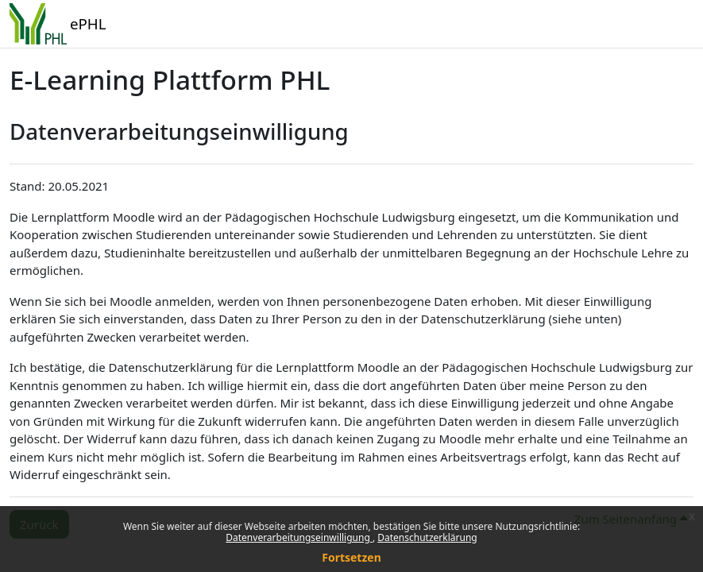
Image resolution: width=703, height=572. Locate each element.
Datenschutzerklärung (427, 537)
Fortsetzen (351, 557)
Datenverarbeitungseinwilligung (299, 537)
